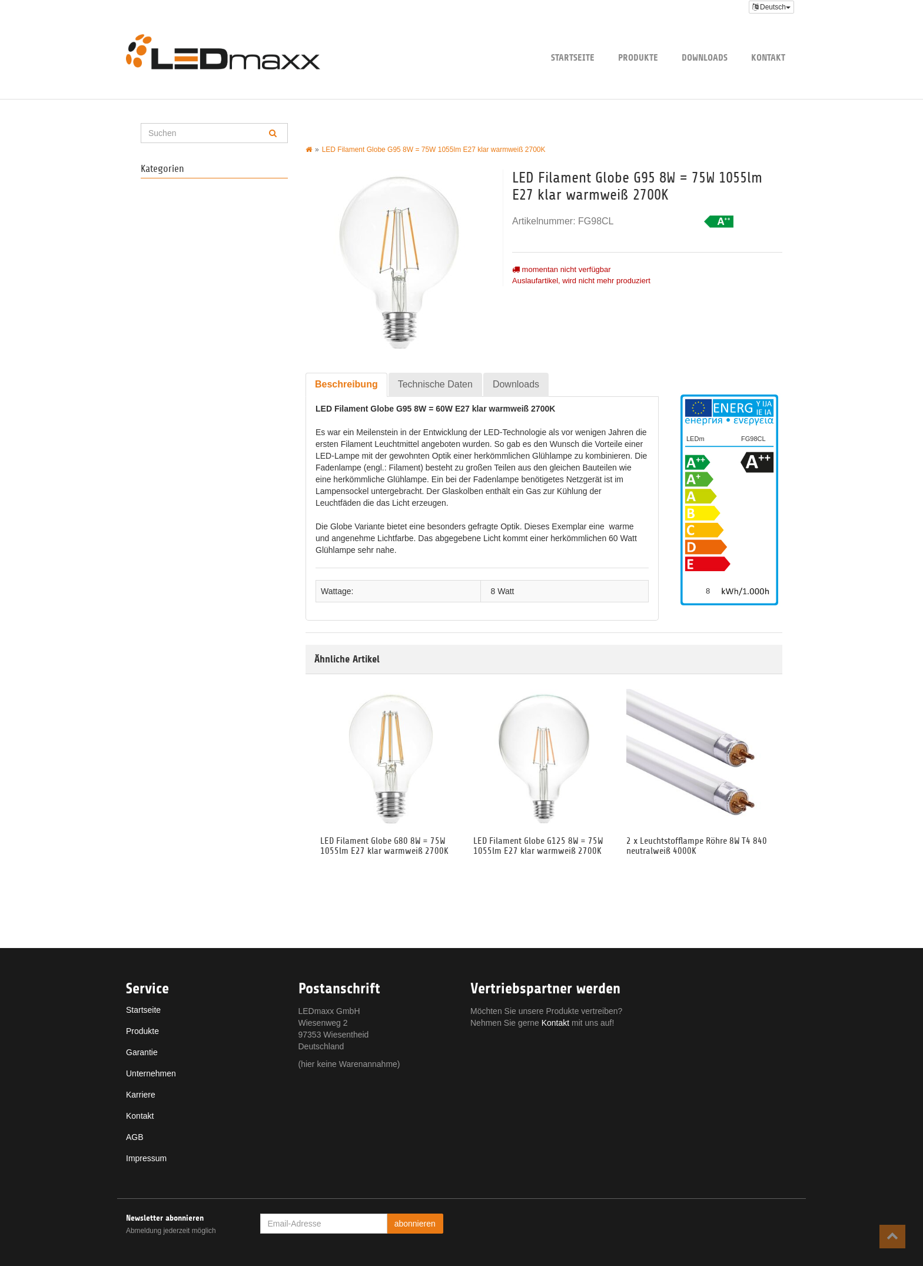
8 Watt (502, 591)
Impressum (146, 1158)
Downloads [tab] (516, 384)
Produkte (638, 57)
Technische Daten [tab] (435, 384)
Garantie (142, 1052)
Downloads (705, 57)
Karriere (140, 1094)
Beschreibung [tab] (346, 384)
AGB (135, 1137)
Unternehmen (151, 1073)
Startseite (573, 57)
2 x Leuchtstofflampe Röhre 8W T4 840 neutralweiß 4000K (696, 846)
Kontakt (768, 57)
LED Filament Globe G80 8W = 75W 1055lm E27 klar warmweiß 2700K (384, 846)
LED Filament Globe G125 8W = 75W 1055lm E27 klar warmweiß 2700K (538, 846)
